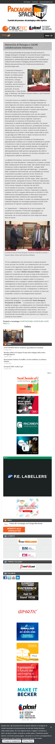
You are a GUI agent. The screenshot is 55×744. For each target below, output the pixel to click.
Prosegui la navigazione (11, 741)
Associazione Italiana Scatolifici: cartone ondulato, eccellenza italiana (25, 360)
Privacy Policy (28, 741)
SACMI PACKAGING (26, 321)
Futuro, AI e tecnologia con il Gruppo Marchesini (22, 523)
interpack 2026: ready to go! (13, 367)
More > (49, 373)
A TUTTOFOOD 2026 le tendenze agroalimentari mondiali (23, 348)
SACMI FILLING (38, 321)
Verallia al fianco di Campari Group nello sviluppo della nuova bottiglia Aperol (24, 353)
